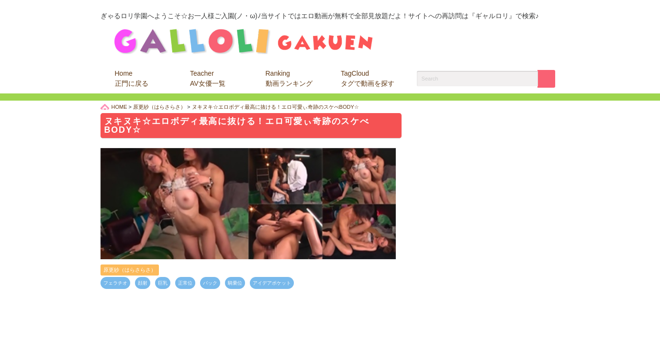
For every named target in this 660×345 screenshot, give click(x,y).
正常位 (185, 283)
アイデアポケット (272, 283)
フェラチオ (115, 283)
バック (210, 283)
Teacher (207, 78)
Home (131, 78)
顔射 (142, 283)
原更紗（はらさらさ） (129, 270)
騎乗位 (235, 283)
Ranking (289, 78)
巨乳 (163, 283)
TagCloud (367, 78)
